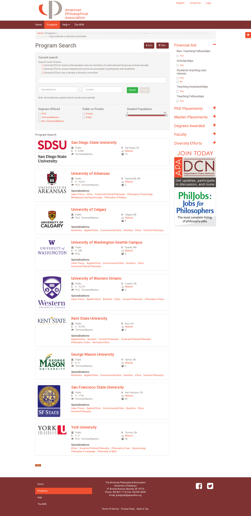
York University (84, 427)
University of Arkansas (90, 173)
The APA (79, 24)
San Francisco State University (97, 387)
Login (208, 3)
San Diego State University (94, 142)
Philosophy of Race (154, 299)
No (180, 81)
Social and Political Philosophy (110, 194)
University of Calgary (88, 209)
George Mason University (92, 354)
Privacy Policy (128, 509)
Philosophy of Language (83, 451)
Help (66, 24)
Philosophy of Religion (115, 197)
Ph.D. (42, 113)
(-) (43, 65)
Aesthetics (76, 230)
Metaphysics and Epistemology (86, 197)
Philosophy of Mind (107, 451)
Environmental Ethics (111, 230)
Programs (52, 24)
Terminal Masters (48, 117)
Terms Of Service (110, 509)
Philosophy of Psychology (140, 194)
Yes (180, 55)
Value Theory (78, 194)
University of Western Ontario (96, 278)
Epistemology (139, 448)
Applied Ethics (91, 230)
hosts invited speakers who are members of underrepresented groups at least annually (101, 33)
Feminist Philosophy (153, 230)
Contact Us (195, 3)
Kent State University (89, 318)
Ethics (90, 194)
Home (38, 24)
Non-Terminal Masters (51, 121)
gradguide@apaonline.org (129, 495)
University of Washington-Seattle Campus (106, 242)
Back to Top (143, 509)
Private (88, 113)
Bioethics (128, 230)
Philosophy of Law (121, 448)
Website (129, 151)
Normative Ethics (101, 342)
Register (180, 3)
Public (87, 117)
